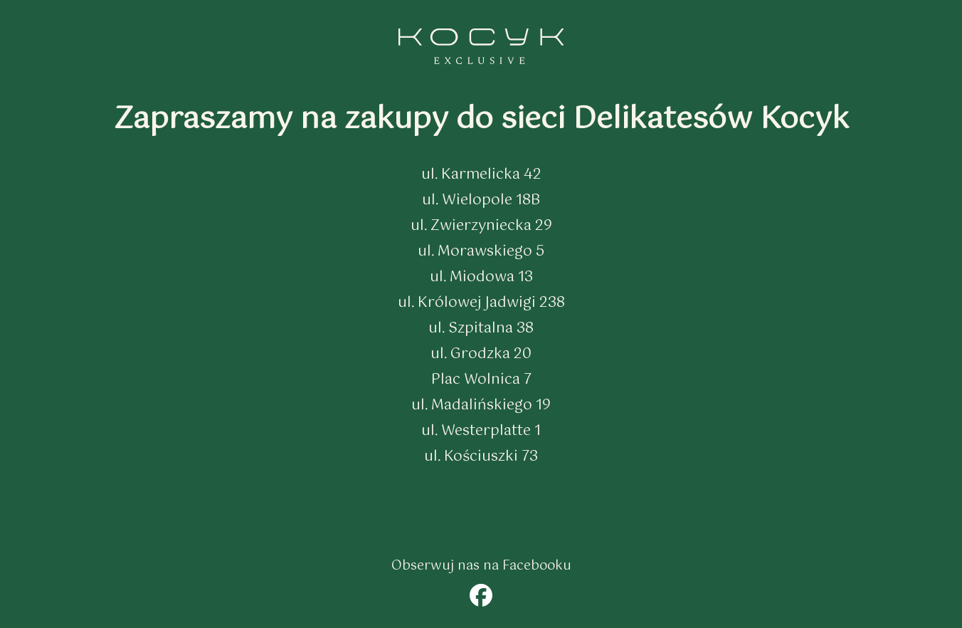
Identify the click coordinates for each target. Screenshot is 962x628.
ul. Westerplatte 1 (481, 431)
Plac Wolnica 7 (481, 380)
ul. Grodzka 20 (481, 354)
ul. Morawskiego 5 (481, 251)
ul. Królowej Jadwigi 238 (481, 303)
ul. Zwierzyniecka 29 (481, 226)
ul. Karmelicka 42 (481, 175)
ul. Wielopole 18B (481, 200)
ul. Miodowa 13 (481, 277)
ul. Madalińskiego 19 (481, 405)
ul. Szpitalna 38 (481, 328)
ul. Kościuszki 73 (481, 457)
